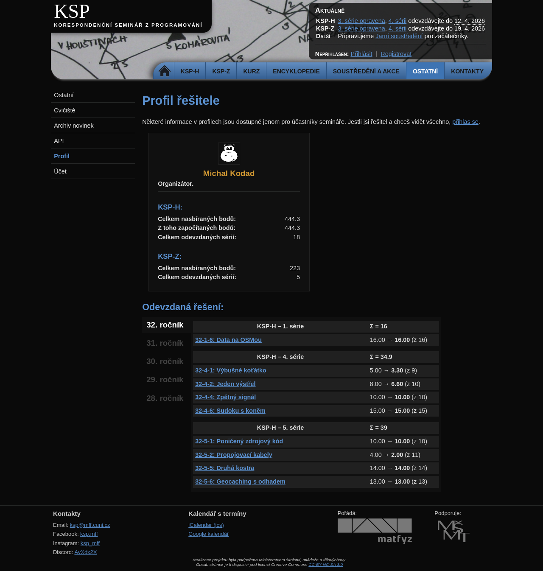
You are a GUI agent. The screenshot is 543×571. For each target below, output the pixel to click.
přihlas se (465, 121)
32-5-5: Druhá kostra (224, 468)
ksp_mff (90, 543)
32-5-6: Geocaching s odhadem (240, 481)
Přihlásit (361, 53)
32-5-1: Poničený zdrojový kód (239, 441)
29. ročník (164, 379)
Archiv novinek (74, 125)
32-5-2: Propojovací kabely (233, 454)
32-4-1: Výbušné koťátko (230, 370)
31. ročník (164, 343)
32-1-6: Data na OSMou (228, 339)
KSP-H (190, 71)
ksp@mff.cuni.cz (90, 525)
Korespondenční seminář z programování (128, 25)
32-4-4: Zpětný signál (225, 397)
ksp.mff (89, 534)
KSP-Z (221, 71)
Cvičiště (64, 110)
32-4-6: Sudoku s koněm (230, 410)
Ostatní (425, 71)
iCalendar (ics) (206, 525)
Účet (60, 171)
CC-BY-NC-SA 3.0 (325, 564)
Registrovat (396, 53)
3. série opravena (361, 20)
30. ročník (164, 361)
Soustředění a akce (366, 71)
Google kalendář (208, 534)
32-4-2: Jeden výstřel (225, 384)
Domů (165, 71)
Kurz (251, 71)
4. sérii (397, 20)
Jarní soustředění (399, 36)
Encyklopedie (296, 71)
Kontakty (467, 71)
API (59, 140)
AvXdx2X (85, 552)
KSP (72, 11)
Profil (62, 156)
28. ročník (164, 398)
